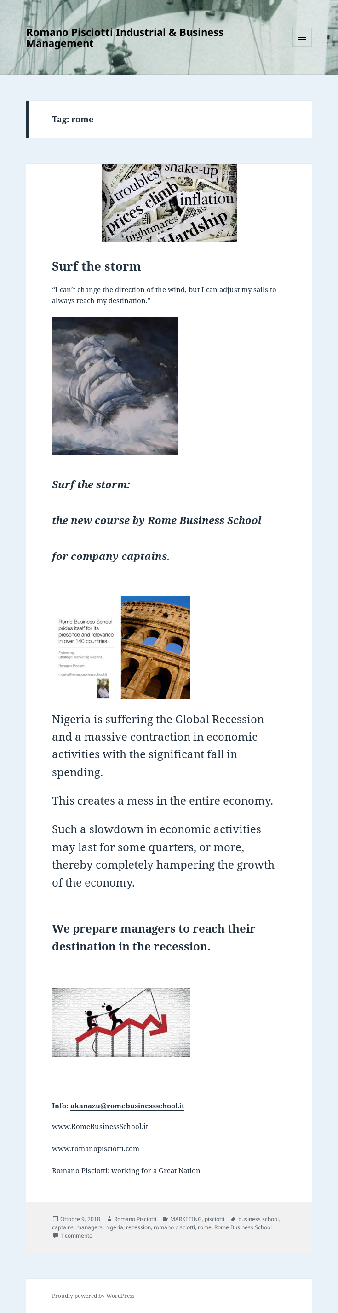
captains (63, 1227)
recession (138, 1227)
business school (258, 1219)
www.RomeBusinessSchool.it (100, 1126)
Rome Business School (243, 1227)
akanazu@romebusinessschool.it (127, 1105)
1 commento (76, 1235)
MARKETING (186, 1219)
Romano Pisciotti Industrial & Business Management (124, 37)
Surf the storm (96, 266)
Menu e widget (302, 46)
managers (89, 1227)
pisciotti (214, 1219)
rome (205, 1227)
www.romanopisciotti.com (95, 1148)
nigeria (114, 1227)
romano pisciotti (174, 1227)
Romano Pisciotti (135, 1219)
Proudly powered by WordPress (93, 1296)
